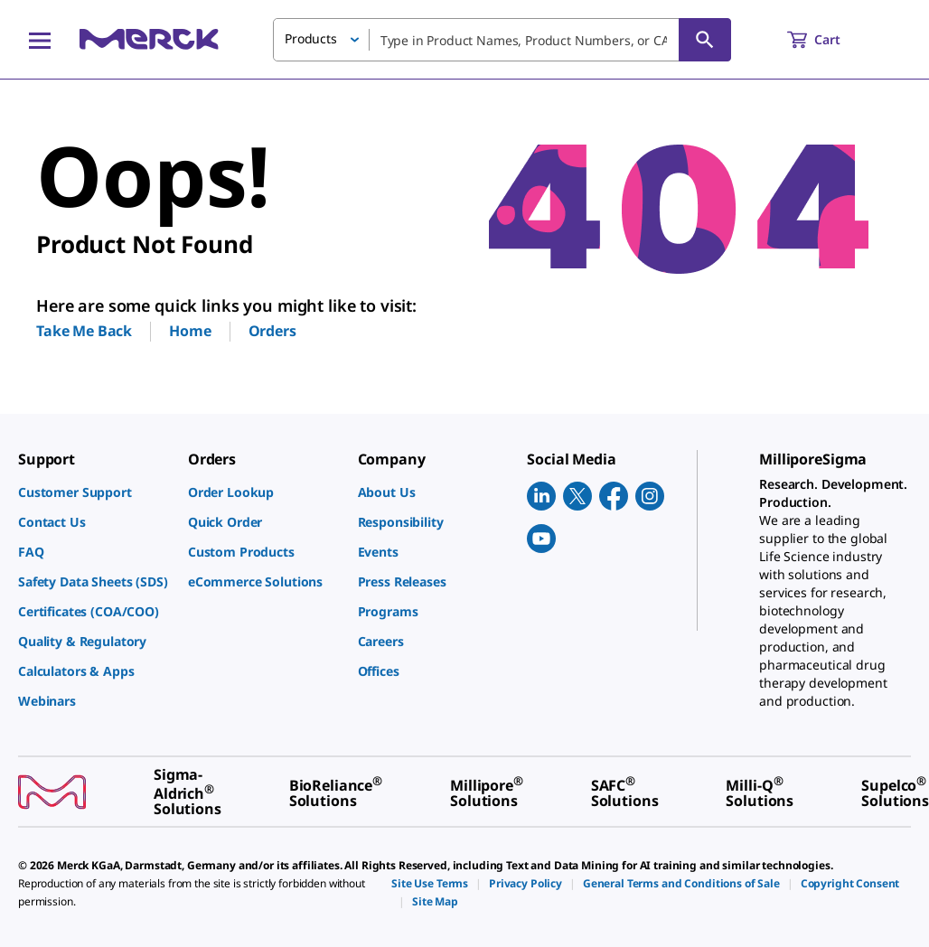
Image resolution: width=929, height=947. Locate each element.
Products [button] (311, 38)
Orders (272, 331)
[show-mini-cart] (830, 40)
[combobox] (502, 39)
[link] (94, 492)
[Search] (705, 39)
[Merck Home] (149, 39)
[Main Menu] (40, 39)
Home (190, 331)
